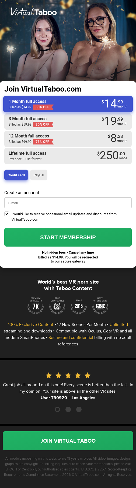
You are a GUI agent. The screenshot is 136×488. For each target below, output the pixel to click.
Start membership (68, 237)
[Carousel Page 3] (79, 409)
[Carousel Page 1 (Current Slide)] (57, 409)
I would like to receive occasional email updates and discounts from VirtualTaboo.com (64, 216)
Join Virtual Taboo (68, 441)
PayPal (38, 175)
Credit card (16, 175)
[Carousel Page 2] (68, 409)
